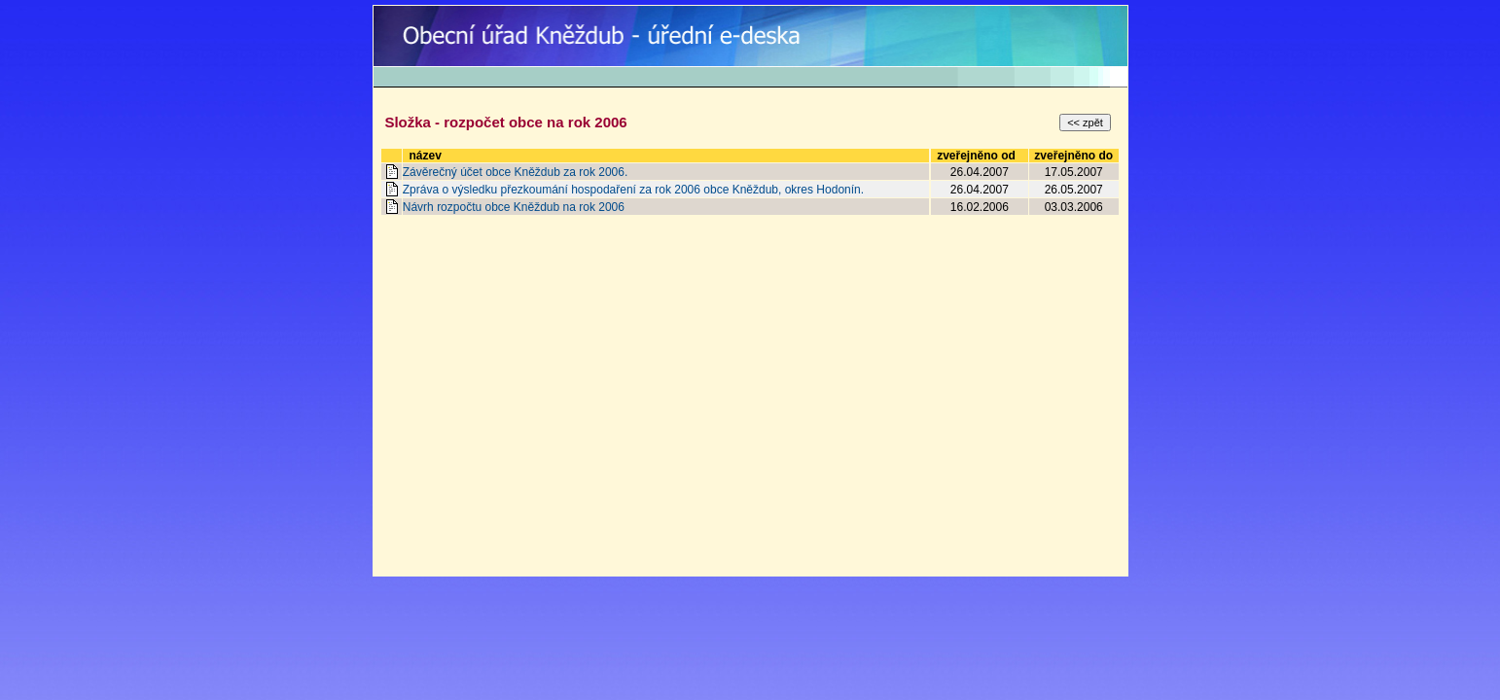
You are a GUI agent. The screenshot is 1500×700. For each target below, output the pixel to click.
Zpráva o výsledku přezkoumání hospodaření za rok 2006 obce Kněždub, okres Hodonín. (633, 189)
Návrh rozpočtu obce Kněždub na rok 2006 (514, 207)
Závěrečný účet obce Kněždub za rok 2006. (515, 172)
